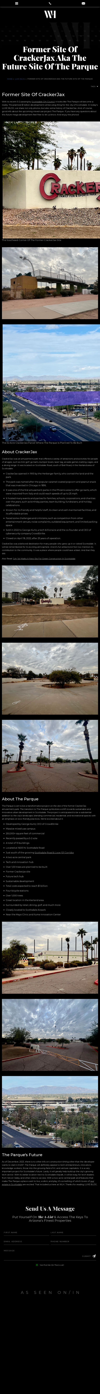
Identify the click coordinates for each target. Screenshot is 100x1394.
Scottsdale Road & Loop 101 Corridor (54, 852)
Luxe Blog (20, 79)
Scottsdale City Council (43, 101)
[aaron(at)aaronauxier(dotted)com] (83, 3)
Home (9, 79)
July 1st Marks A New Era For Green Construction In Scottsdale (44, 558)
